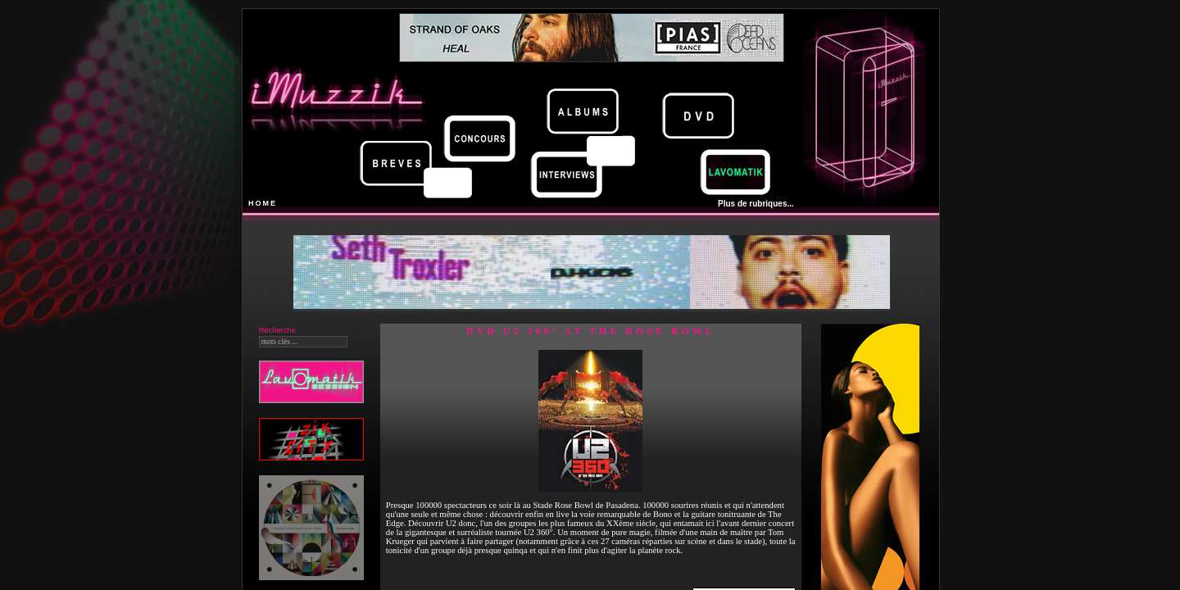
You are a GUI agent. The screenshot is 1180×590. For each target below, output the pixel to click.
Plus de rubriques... (756, 203)
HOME (262, 203)
